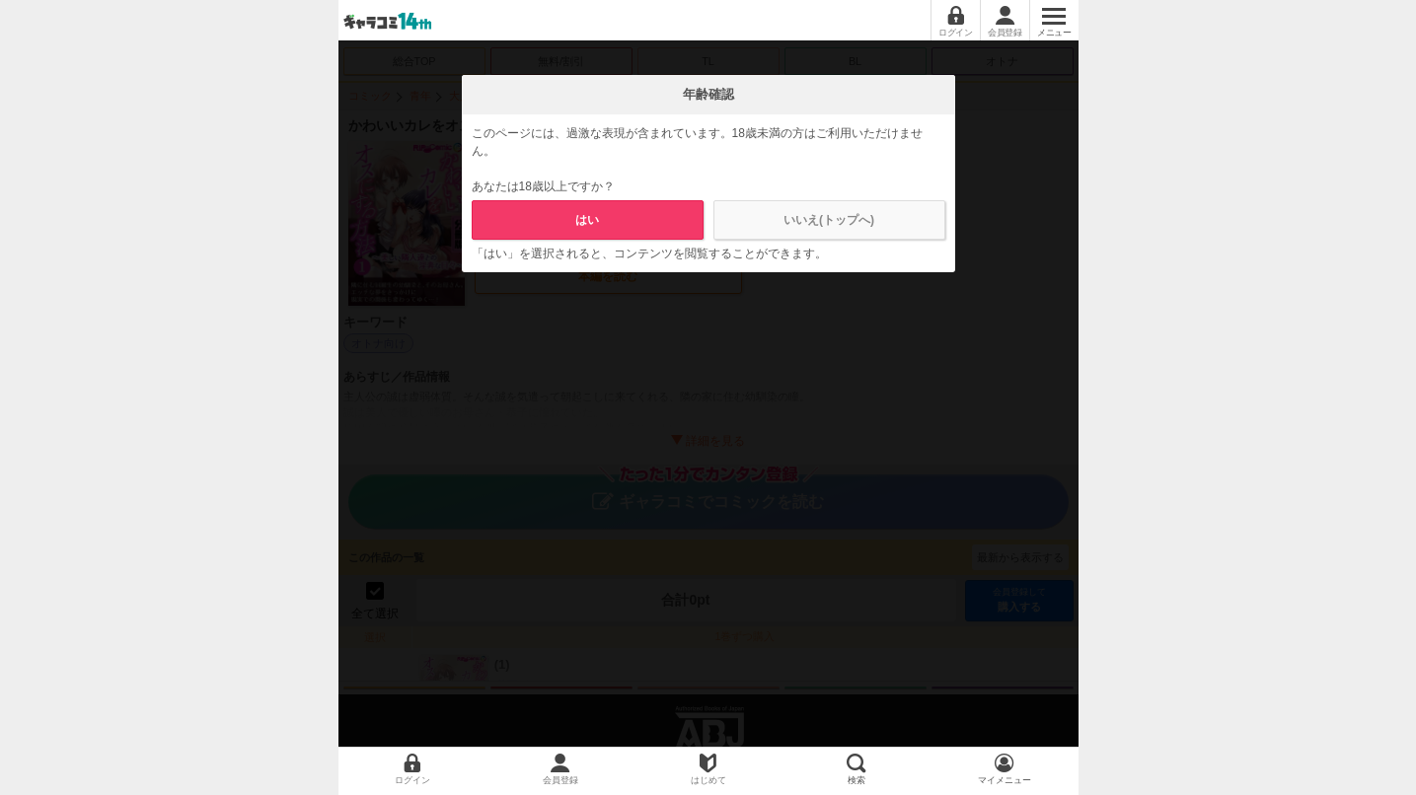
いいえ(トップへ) (828, 220)
